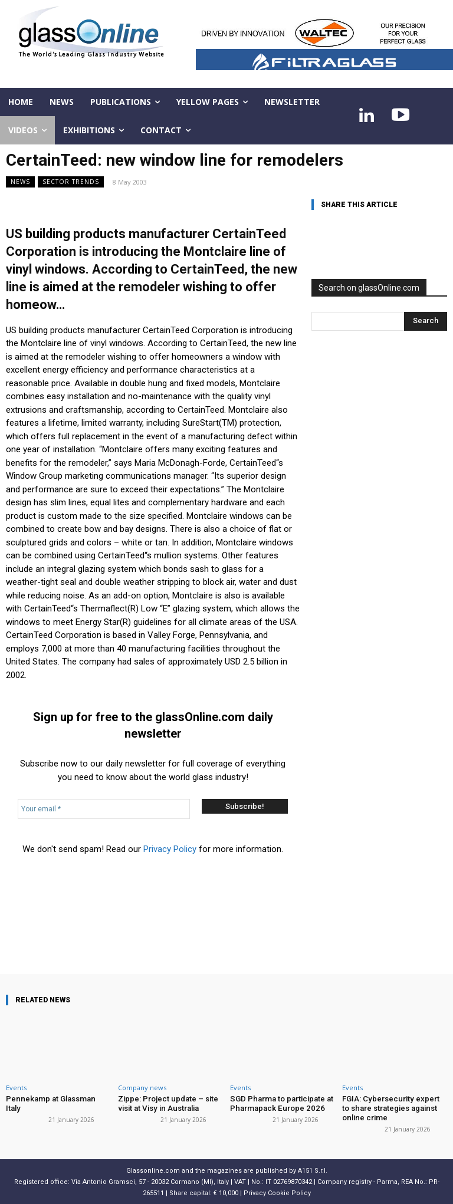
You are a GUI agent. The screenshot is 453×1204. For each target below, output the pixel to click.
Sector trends (71, 181)
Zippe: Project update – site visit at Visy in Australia (168, 1103)
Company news (142, 1087)
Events (16, 1087)
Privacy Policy (169, 849)
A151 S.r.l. (312, 1170)
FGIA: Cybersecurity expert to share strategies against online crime (394, 1107)
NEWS (20, 181)
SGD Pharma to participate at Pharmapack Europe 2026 (280, 1103)
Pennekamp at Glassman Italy (57, 1098)
